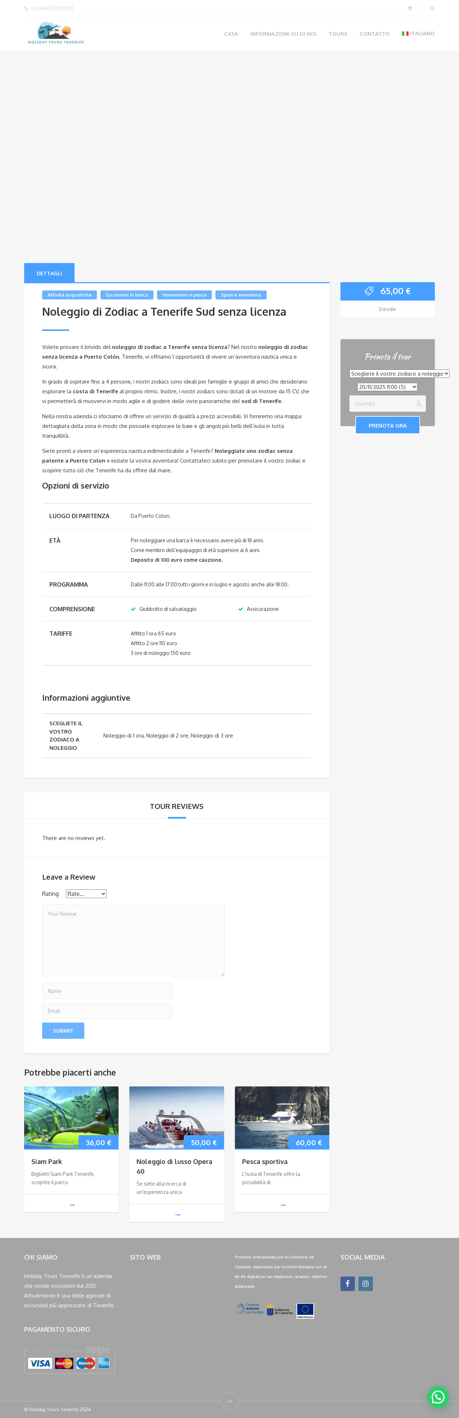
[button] (438, 1397)
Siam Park (46, 1161)
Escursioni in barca (127, 295)
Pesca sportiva (265, 1161)
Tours (338, 33)
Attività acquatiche (70, 295)
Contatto (375, 33)
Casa (231, 33)
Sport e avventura (241, 295)
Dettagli (49, 273)
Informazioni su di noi (283, 33)
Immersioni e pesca (184, 295)
